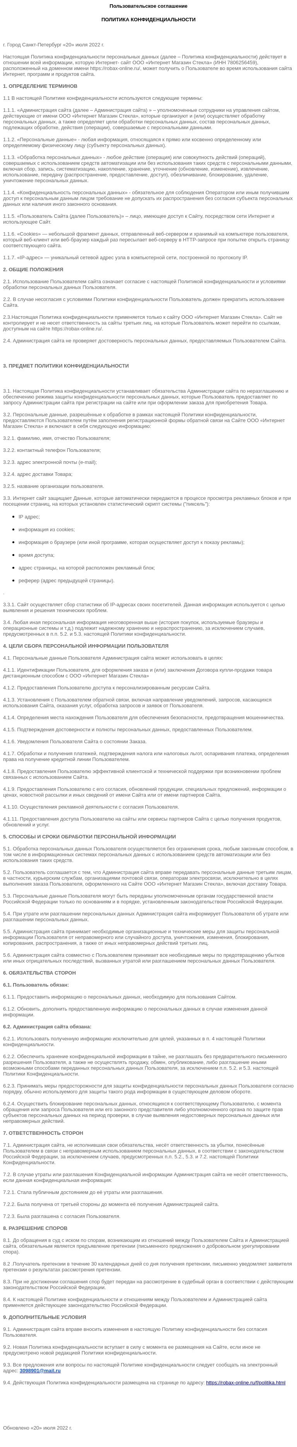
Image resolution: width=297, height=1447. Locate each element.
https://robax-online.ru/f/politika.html (245, 1382)
